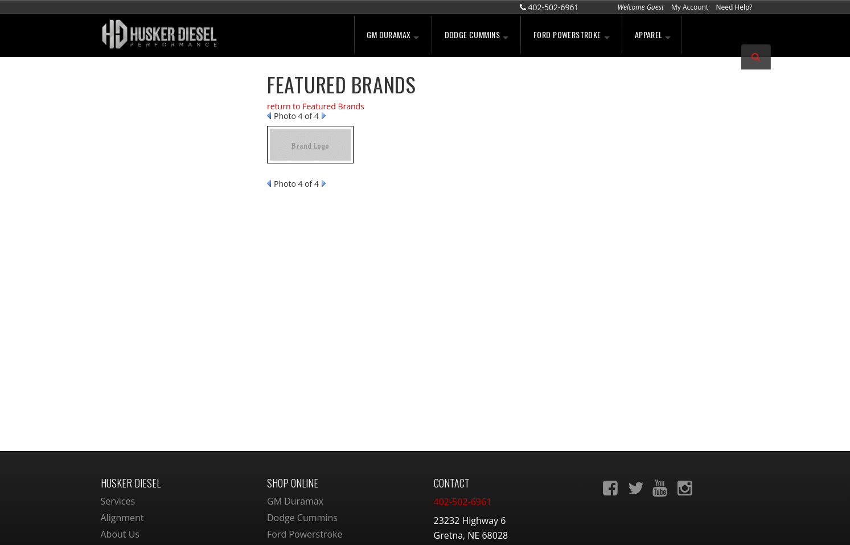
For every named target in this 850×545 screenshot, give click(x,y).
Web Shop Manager (519, 524)
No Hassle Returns (157, 192)
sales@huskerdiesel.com (485, 433)
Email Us (139, 254)
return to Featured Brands (315, 106)
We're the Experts (156, 98)
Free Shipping (149, 168)
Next (324, 115)
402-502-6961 (147, 279)
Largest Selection (155, 133)
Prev (269, 115)
